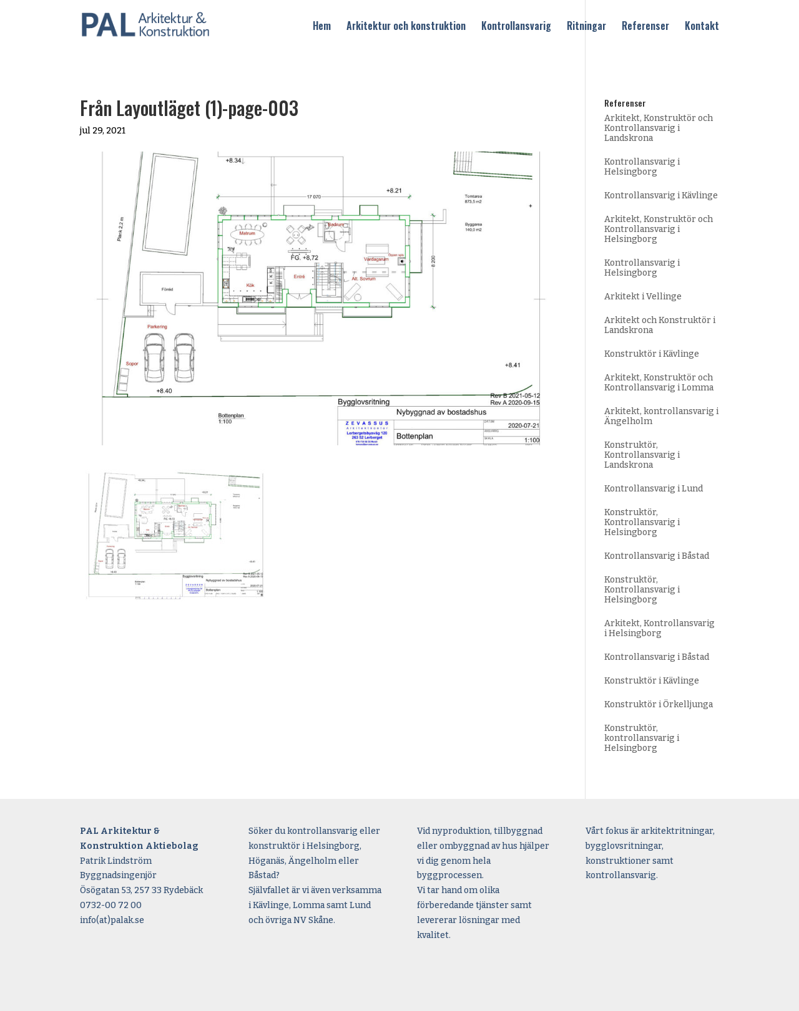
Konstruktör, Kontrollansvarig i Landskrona (642, 455)
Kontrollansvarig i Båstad (656, 556)
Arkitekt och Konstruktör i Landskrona (659, 325)
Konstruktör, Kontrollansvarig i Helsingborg (642, 522)
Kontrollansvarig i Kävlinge (661, 195)
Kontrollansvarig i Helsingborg (642, 167)
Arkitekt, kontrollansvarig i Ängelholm (661, 416)
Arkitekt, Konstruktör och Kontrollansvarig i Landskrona (658, 128)
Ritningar (586, 27)
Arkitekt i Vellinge (643, 296)
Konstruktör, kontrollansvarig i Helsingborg (641, 738)
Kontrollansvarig (516, 27)
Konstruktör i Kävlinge (651, 354)
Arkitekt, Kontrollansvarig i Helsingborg (659, 628)
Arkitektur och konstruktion (406, 27)
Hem (322, 27)
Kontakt (702, 27)
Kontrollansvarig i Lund (653, 488)
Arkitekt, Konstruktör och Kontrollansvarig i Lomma (658, 382)
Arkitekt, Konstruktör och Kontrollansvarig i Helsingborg (658, 229)
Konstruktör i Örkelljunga (658, 704)
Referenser (645, 27)
